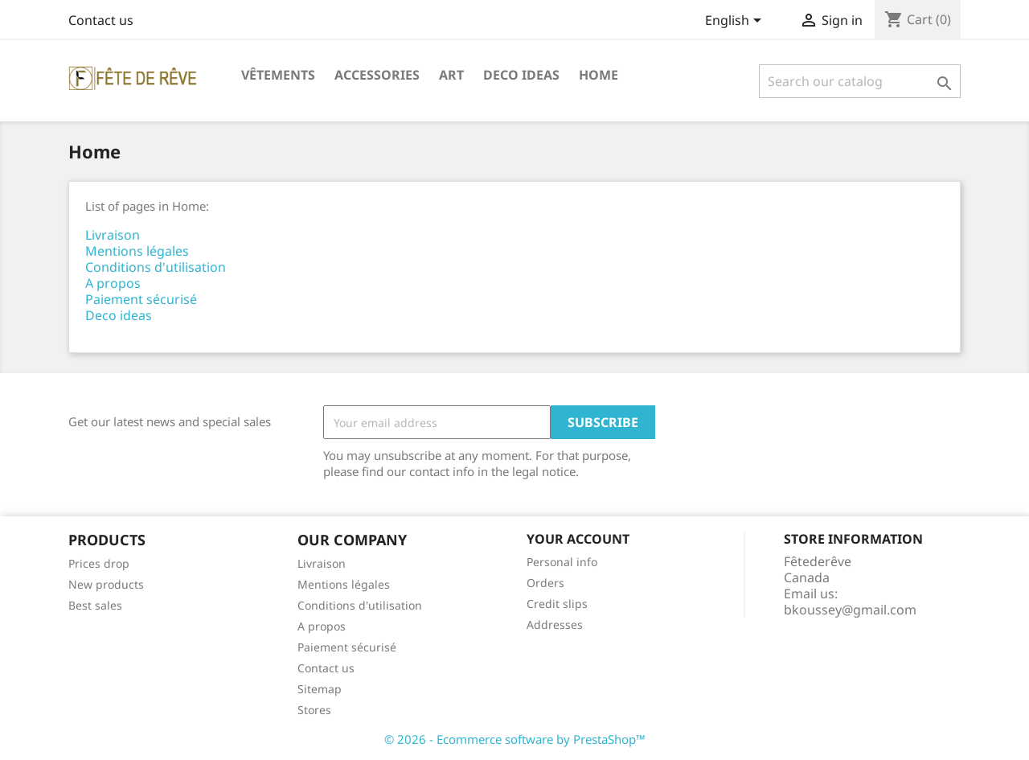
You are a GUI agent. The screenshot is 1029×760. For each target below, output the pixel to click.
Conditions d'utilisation (155, 267)
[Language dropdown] (736, 21)
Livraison (112, 235)
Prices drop (98, 563)
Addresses (555, 624)
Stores (314, 709)
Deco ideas (521, 75)
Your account (578, 539)
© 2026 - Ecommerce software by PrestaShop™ (515, 739)
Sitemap (319, 688)
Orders (545, 582)
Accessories (377, 75)
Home (598, 75)
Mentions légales (137, 251)
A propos (113, 283)
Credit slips (557, 603)
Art (451, 75)
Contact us (100, 20)
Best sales (95, 605)
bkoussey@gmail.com (850, 609)
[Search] (860, 81)
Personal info (562, 561)
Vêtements (278, 75)
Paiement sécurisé (141, 299)
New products (106, 584)
